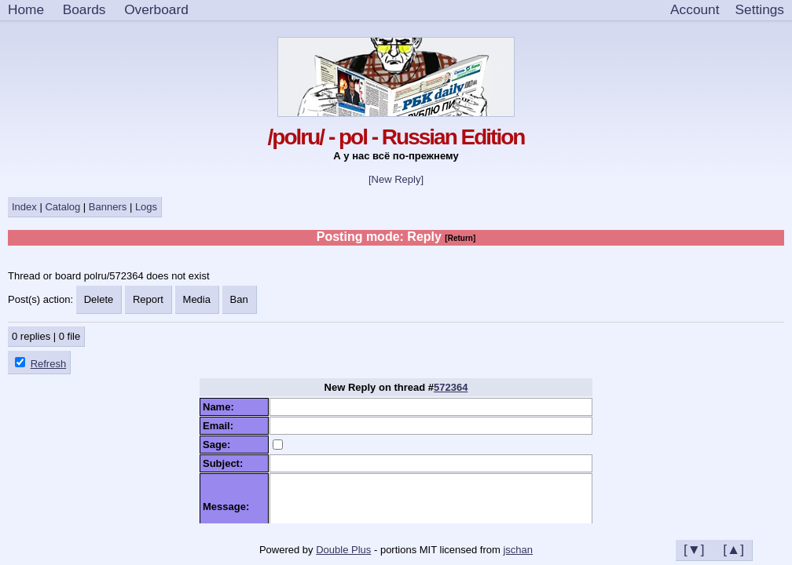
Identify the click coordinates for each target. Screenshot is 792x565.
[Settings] (760, 10)
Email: (221, 426)
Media (197, 299)
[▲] (733, 549)
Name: (221, 407)
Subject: (226, 463)
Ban (239, 299)
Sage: (219, 444)
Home (26, 9)
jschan (518, 550)
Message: (229, 506)
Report (148, 299)
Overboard (156, 9)
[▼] (694, 549)
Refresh (49, 364)
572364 (451, 387)
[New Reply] (396, 179)
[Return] (460, 238)
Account (694, 9)
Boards (84, 9)
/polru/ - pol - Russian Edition (396, 137)
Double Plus (343, 550)
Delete (99, 299)
